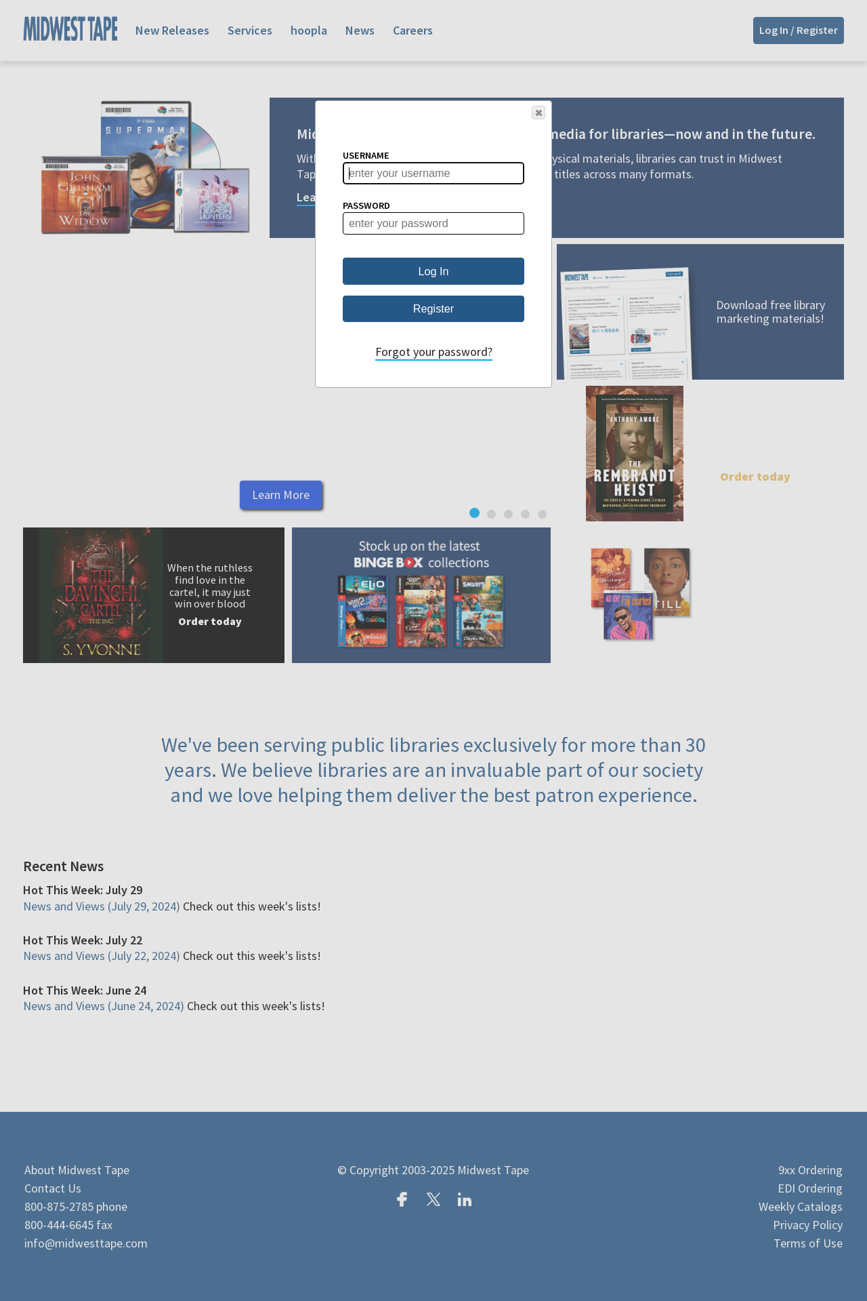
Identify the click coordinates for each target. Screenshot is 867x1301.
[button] (538, 112)
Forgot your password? (433, 351)
